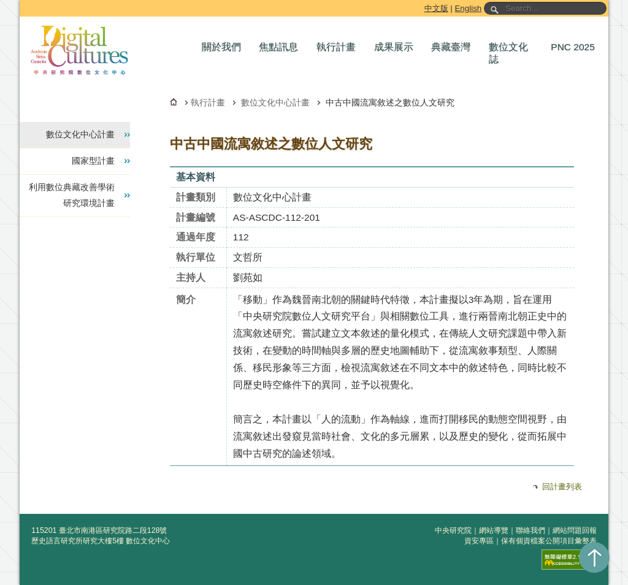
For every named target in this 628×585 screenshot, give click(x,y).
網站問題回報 (575, 530)
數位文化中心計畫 (275, 102)
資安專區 (479, 541)
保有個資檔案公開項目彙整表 (549, 541)
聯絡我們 (530, 530)
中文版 (436, 8)
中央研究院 (453, 530)
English (467, 8)
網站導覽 (493, 530)
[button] (224, 47)
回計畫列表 (562, 486)
